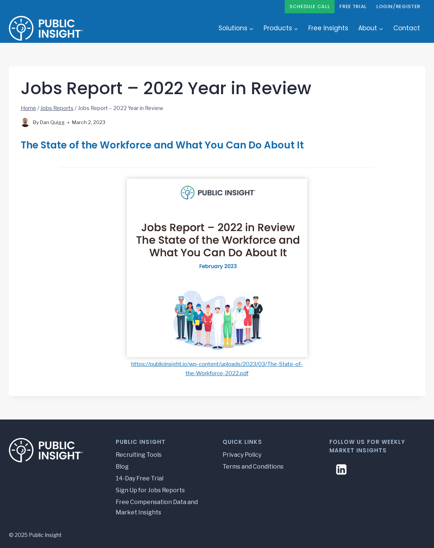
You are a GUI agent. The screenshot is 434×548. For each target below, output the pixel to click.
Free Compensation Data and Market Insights (157, 507)
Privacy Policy (242, 454)
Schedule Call (309, 6)
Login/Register (398, 6)
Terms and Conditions (253, 466)
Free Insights (328, 28)
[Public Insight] (46, 28)
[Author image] (25, 122)
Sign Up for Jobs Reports (150, 490)
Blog (122, 466)
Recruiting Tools (139, 454)
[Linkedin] (341, 470)
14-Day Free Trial (139, 478)
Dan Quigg (52, 122)
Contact (406, 28)
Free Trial (353, 6)
